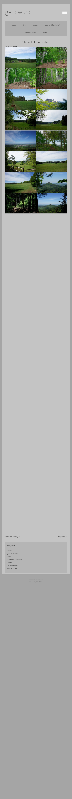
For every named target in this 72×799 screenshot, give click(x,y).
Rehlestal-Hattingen (12, 520)
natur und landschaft (52, 25)
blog (24, 25)
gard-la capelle (12, 537)
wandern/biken (30, 32)
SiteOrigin (39, 565)
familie (44, 32)
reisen (35, 25)
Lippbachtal (62, 520)
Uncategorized (12, 549)
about (14, 25)
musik (9, 540)
